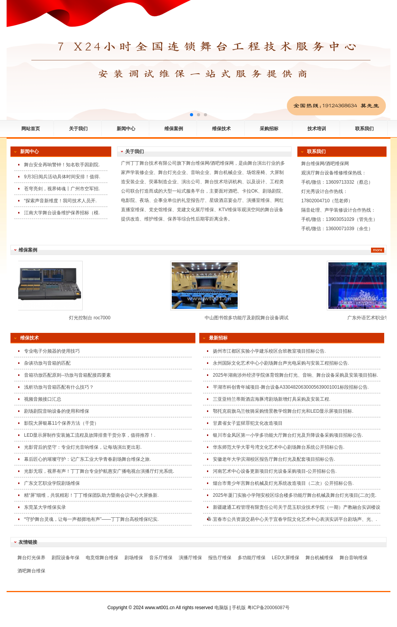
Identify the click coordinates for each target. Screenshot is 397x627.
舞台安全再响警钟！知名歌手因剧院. (62, 164)
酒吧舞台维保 (31, 571)
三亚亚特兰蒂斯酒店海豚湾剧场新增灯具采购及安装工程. (271, 399)
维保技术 (221, 128)
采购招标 (269, 128)
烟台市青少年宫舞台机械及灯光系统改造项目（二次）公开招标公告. (283, 483)
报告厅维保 (219, 557)
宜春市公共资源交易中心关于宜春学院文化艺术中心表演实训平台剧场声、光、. (295, 519)
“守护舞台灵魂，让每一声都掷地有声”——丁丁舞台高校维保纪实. (91, 519)
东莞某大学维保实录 (45, 507)
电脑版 (221, 607)
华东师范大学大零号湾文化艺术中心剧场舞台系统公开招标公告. (278, 447)
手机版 (239, 607)
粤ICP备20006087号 (268, 607)
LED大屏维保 (285, 557)
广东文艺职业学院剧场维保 (52, 483)
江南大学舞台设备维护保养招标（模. (62, 212)
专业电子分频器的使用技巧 (52, 351)
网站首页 (30, 128)
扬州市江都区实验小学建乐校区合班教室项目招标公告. (269, 351)
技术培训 (316, 128)
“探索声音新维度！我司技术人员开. (60, 200)
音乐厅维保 (161, 557)
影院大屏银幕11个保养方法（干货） (61, 423)
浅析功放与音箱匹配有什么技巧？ (59, 387)
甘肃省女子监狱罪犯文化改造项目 (248, 423)
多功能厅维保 (252, 557)
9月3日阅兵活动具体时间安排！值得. (62, 176)
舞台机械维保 (319, 557)
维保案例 (173, 128)
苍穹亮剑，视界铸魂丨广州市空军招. (62, 188)
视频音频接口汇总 (42, 399)
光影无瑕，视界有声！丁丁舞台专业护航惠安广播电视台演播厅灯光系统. (99, 471)
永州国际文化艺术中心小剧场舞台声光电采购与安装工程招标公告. (281, 363)
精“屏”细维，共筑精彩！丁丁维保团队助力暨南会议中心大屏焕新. (91, 495)
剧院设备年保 (65, 557)
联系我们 (364, 128)
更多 (377, 250)
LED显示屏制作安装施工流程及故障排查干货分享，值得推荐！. (89, 435)
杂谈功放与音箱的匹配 (47, 363)
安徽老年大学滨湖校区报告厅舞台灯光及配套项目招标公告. (274, 459)
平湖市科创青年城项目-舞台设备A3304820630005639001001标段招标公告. (291, 387)
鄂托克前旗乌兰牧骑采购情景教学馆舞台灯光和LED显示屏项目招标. (283, 411)
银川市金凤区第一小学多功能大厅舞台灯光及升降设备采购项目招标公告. (288, 435)
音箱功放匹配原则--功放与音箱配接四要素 (67, 375)
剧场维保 (133, 557)
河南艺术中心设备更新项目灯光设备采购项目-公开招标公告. (275, 471)
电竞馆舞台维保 (102, 557)
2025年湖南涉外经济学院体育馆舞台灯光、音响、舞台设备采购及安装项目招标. (295, 375)
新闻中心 (126, 128)
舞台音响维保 (354, 557)
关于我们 (78, 128)
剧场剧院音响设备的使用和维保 (56, 411)
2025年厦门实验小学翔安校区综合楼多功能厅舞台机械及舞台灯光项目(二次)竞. (294, 495)
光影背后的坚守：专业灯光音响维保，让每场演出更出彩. (83, 447)
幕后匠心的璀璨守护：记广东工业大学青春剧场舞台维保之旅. (87, 459)
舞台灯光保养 (31, 557)
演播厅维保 (190, 557)
